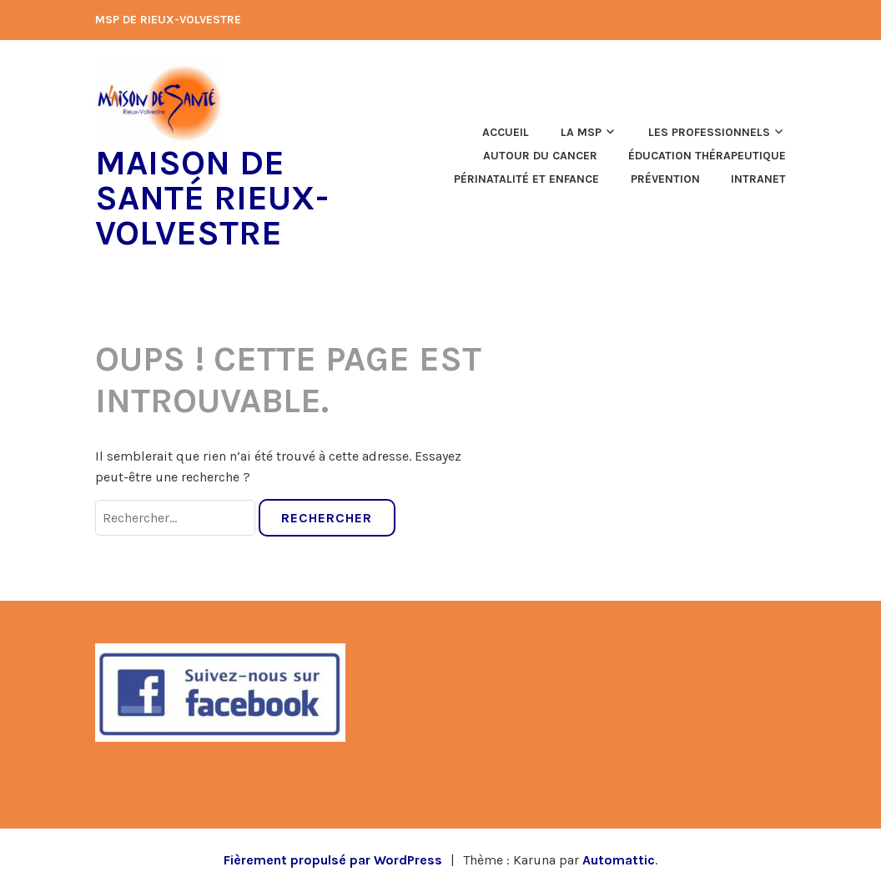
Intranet (758, 179)
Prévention (665, 179)
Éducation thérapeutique (707, 156)
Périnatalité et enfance (526, 179)
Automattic (618, 860)
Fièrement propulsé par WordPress (333, 860)
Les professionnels (709, 132)
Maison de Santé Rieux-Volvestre (212, 198)
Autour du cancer (540, 156)
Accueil (505, 132)
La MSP (581, 132)
